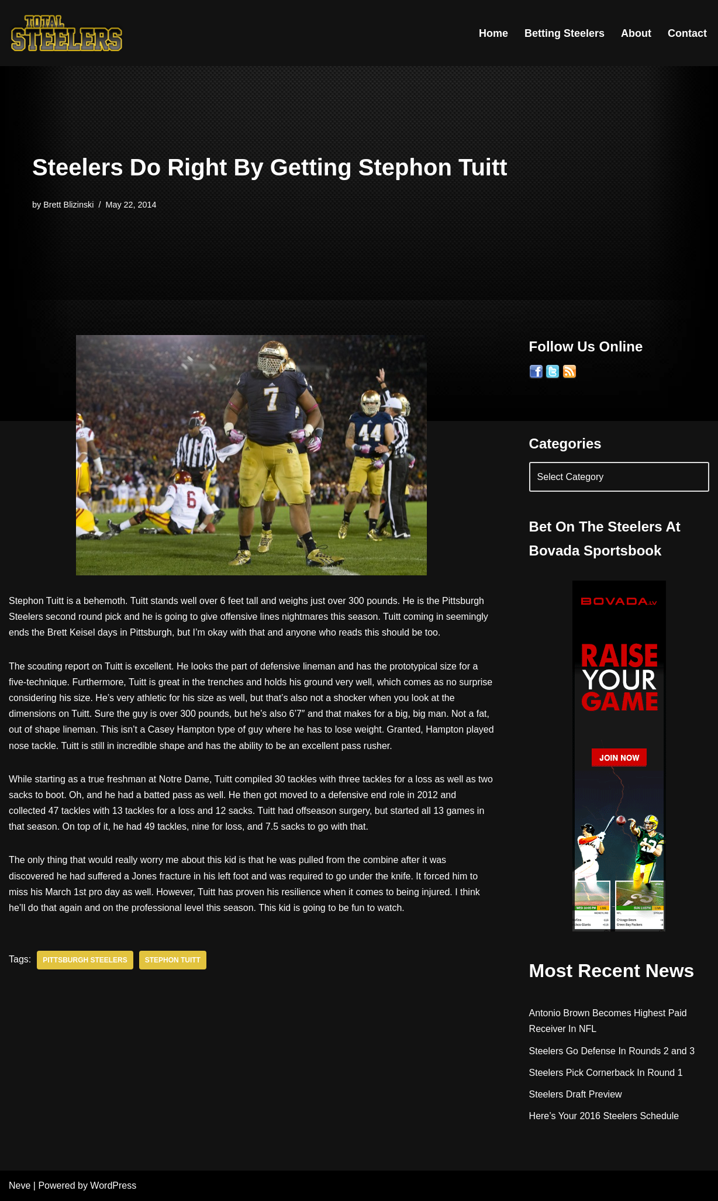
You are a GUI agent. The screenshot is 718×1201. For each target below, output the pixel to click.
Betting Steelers (564, 33)
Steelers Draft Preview (575, 1094)
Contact (687, 33)
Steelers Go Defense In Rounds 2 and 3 (612, 1051)
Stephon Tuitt (173, 960)
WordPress (113, 1186)
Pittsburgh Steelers (85, 960)
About (636, 33)
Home (493, 33)
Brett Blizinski (68, 204)
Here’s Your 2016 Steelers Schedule (604, 1116)
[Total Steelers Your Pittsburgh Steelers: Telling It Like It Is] (67, 33)
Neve (19, 1186)
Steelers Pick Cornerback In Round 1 (606, 1073)
